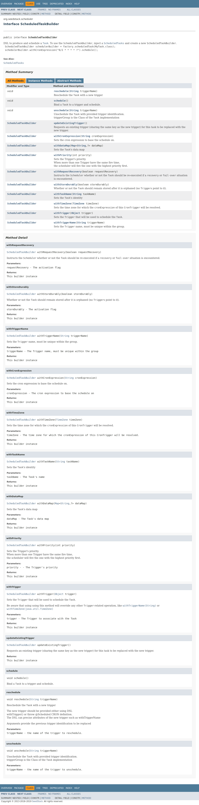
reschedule (61, 91)
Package (19, 4)
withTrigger (62, 213)
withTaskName (62, 194)
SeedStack (37, 801)
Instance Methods (40, 80)
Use (38, 4)
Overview (6, 4)
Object (75, 213)
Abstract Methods (69, 80)
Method (46, 14)
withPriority (62, 155)
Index (69, 4)
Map (73, 145)
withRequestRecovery (67, 171)
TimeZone (78, 203)
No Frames (54, 9)
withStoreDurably (65, 184)
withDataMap (62, 145)
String (74, 91)
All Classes (74, 9)
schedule (59, 100)
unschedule (61, 110)
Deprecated (57, 4)
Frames (42, 9)
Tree (45, 4)
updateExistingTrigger (69, 123)
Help (77, 4)
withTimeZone (62, 203)
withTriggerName (65, 222)
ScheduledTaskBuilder (21, 123)
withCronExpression (67, 136)
